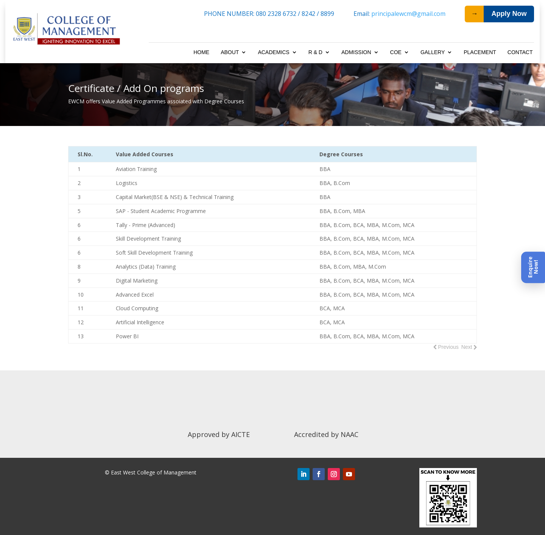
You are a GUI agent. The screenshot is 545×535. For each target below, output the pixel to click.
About (230, 52)
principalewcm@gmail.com (408, 13)
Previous (448, 347)
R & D (315, 52)
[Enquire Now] (533, 267)
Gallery (432, 52)
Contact (520, 52)
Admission (356, 52)
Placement (480, 52)
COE (396, 52)
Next (466, 347)
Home (201, 52)
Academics (273, 52)
